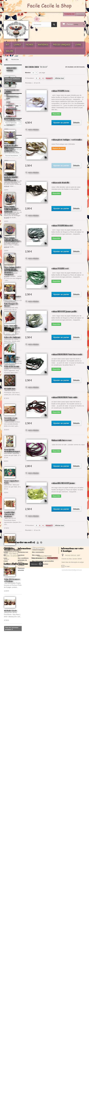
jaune (7, 1039)
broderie (8, 1025)
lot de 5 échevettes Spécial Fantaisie (12, 714)
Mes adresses (37, 1077)
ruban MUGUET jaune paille (64, 311)
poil (13, 1042)
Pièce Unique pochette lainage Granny (11, 533)
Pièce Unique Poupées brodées (11, 563)
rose (12, 1036)
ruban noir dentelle (60, 182)
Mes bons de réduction (40, 1083)
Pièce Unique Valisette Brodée (11, 594)
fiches (29, 45)
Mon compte (38, 1067)
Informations (12, 435)
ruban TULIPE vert (60, 268)
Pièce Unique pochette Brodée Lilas (11, 501)
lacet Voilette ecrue (12, 119)
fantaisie (12, 1029)
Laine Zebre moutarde (9, 149)
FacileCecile (12, 462)
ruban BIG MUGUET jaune (63, 483)
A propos (11, 444)
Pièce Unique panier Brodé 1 (12, 653)
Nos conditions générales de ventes (23, 1079)
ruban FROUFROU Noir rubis (64, 397)
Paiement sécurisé (14, 447)
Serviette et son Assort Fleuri (10, 775)
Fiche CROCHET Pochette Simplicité (12, 682)
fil (6, 1029)
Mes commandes (38, 1071)
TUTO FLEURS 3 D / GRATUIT (12, 91)
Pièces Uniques (61, 45)
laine (15, 1025)
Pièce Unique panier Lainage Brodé (12, 624)
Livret (17, 45)
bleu (6, 1036)
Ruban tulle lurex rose (61, 440)
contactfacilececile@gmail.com (71, 1088)
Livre (78, 45)
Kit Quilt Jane (9, 744)
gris (18, 1042)
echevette (15, 1039)
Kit (7, 45)
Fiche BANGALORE (11, 366)
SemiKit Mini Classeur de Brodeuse (9, 870)
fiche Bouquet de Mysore (11, 304)
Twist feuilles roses (12, 241)
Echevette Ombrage (12, 337)
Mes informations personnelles (43, 1080)
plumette (8, 1046)
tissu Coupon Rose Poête (11, 837)
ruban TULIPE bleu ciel (61, 225)
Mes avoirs (36, 1074)
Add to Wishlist (33, 129)
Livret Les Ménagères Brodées (12, 904)
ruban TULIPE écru (60, 90)
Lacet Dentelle (10, 180)
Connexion (80, 14)
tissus (8, 426)
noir (18, 1036)
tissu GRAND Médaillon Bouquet (12, 806)
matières (43, 45)
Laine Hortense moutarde (10, 210)
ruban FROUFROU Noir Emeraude (66, 354)
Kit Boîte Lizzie (10, 966)
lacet (13, 1032)
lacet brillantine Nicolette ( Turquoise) (11, 272)
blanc (7, 1042)
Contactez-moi (69, 14)
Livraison (11, 441)
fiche (7, 1032)
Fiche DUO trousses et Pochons (12, 936)
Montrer (28, 72)
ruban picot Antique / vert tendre (66, 139)
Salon (9, 51)
